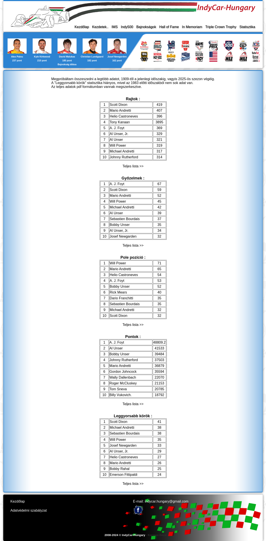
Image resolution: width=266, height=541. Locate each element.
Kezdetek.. (100, 27)
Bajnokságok (146, 27)
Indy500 (127, 27)
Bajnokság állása (67, 64)
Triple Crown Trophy (220, 27)
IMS (115, 27)
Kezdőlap (82, 27)
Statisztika (247, 27)
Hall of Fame (169, 27)
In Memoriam (192, 27)
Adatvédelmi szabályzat (28, 510)
